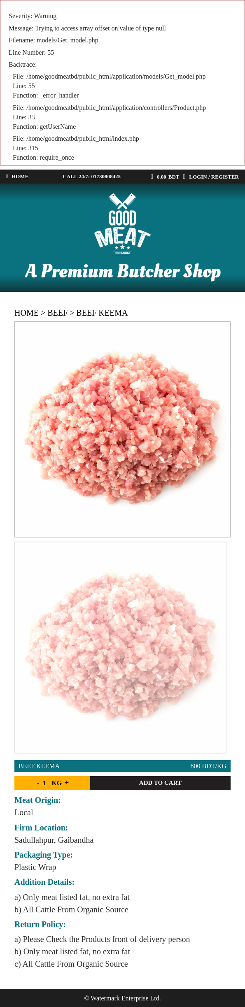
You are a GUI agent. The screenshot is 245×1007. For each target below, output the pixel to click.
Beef (57, 312)
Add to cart (160, 782)
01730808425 (106, 176)
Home (26, 312)
